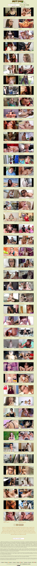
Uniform (26, 361)
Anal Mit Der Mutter (22, 41)
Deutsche (21, 235)
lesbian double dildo (5, 531)
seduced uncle (5, 529)
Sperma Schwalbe (10, 235)
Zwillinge (10, 384)
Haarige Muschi (22, 131)
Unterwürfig (10, 338)
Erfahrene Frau (22, 223)
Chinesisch (21, 488)
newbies (12, 530)
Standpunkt (27, 41)
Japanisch (21, 200)
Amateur (21, 269)
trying (23, 530)
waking (9, 530)
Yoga (9, 108)
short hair (25, 529)
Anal (5, 52)
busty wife (31, 531)
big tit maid (16, 531)
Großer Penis (6, 442)
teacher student (19, 530)
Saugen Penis (25, 327)
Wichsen (26, 18)
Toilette (8, 465)
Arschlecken (6, 338)
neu (25, 5)
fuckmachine (13, 534)
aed (17, 529)
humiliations (29, 529)
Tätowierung (6, 108)
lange (27, 5)
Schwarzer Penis (7, 64)
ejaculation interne (23, 534)
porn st (34, 529)
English (3, 562)
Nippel (8, 223)
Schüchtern (10, 269)
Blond (20, 212)
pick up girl (17, 534)
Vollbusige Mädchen (7, 18)
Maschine (21, 373)
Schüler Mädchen (11, 442)
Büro (9, 315)
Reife (20, 64)
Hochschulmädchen (22, 361)
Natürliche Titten (22, 177)
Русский (30, 562)
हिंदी (32, 562)
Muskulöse (9, 304)
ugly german (21, 529)
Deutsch (6, 562)
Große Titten (10, 212)
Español (10, 562)
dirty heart (32, 530)
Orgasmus (27, 177)
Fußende (23, 212)
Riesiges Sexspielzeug (27, 52)
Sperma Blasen (26, 350)
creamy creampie (28, 530)
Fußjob (6, 327)
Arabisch (6, 212)
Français (14, 562)
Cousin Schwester (22, 18)
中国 (35, 562)
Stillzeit (6, 361)
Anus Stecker (8, 52)
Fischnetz (6, 235)
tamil (34, 531)
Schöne (24, 511)
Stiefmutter (24, 258)
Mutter (24, 269)
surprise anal (10, 529)
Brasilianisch (21, 52)
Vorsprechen (6, 269)
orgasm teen (26, 531)
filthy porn (14, 529)
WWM (20, 246)
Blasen (20, 108)
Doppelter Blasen (22, 442)
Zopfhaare (12, 41)
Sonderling (6, 373)
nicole (15, 530)
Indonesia (25, 562)
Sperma (23, 304)
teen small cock (22, 531)
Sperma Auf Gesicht (7, 41)
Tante (5, 465)
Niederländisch (22, 465)
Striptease (10, 350)
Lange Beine (24, 235)
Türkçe (22, 562)
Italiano (18, 562)
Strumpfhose (11, 154)
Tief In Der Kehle (7, 511)
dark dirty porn (12, 531)
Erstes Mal (6, 384)
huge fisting (5, 530)
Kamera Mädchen (13, 18)
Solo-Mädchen (24, 373)
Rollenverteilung (7, 154)
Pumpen (20, 29)
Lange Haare (6, 315)
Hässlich (26, 131)
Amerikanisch (21, 292)
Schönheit (6, 29)
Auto (23, 154)
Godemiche (21, 384)
